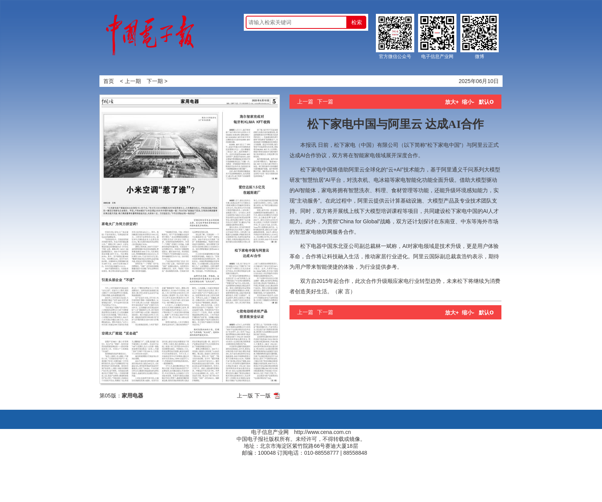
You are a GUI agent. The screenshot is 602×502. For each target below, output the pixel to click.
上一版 (245, 395)
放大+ (452, 102)
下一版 (263, 395)
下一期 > (157, 81)
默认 (486, 102)
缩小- (468, 102)
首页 (108, 81)
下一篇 (325, 101)
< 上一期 (130, 81)
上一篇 (305, 101)
